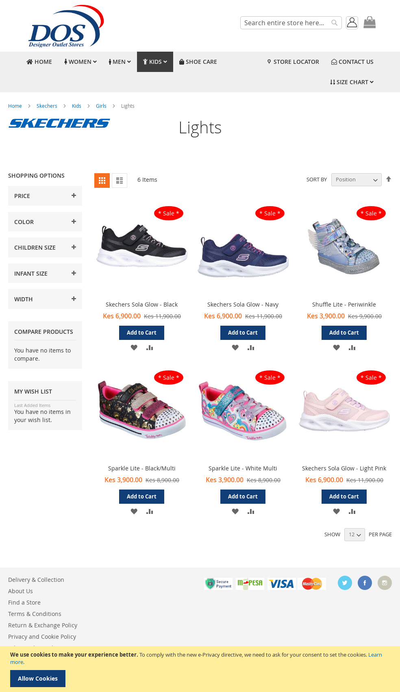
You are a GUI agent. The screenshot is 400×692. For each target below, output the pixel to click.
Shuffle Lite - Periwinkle (344, 304)
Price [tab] (22, 196)
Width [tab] (23, 299)
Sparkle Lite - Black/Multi (142, 468)
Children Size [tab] (35, 247)
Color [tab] (24, 222)
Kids (77, 105)
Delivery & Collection (36, 579)
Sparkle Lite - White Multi (243, 468)
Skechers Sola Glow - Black (142, 304)
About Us (20, 591)
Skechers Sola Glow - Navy (242, 304)
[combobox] (291, 22)
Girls (102, 105)
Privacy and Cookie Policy (42, 636)
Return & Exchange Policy (42, 625)
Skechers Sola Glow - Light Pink (344, 468)
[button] (134, 347)
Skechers (48, 105)
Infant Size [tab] (31, 273)
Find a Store (24, 602)
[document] (201, 669)
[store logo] (65, 26)
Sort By (317, 179)
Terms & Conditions (34, 614)
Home (15, 105)
